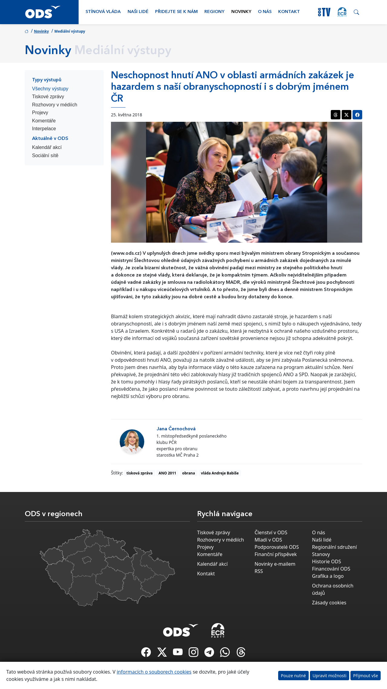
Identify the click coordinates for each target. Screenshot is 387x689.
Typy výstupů (46, 80)
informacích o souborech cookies (154, 671)
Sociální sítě (45, 155)
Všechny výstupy (50, 88)
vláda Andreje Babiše (220, 473)
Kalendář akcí (47, 147)
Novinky (241, 12)
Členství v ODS (271, 532)
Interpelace (44, 128)
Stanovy (321, 554)
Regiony (214, 12)
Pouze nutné (293, 675)
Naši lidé (138, 12)
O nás (265, 12)
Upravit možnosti (329, 675)
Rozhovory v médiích (54, 104)
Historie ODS (326, 561)
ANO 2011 (167, 473)
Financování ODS (331, 568)
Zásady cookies (329, 602)
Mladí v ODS (268, 539)
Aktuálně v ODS (50, 138)
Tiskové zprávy (48, 96)
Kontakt (289, 12)
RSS (259, 571)
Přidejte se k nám (176, 12)
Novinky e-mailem (275, 564)
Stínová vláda (103, 12)
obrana (188, 473)
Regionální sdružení (334, 547)
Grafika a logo (328, 576)
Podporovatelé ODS (277, 547)
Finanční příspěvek (276, 554)
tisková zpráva (139, 473)
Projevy (40, 112)
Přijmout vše (365, 675)
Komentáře (44, 120)
